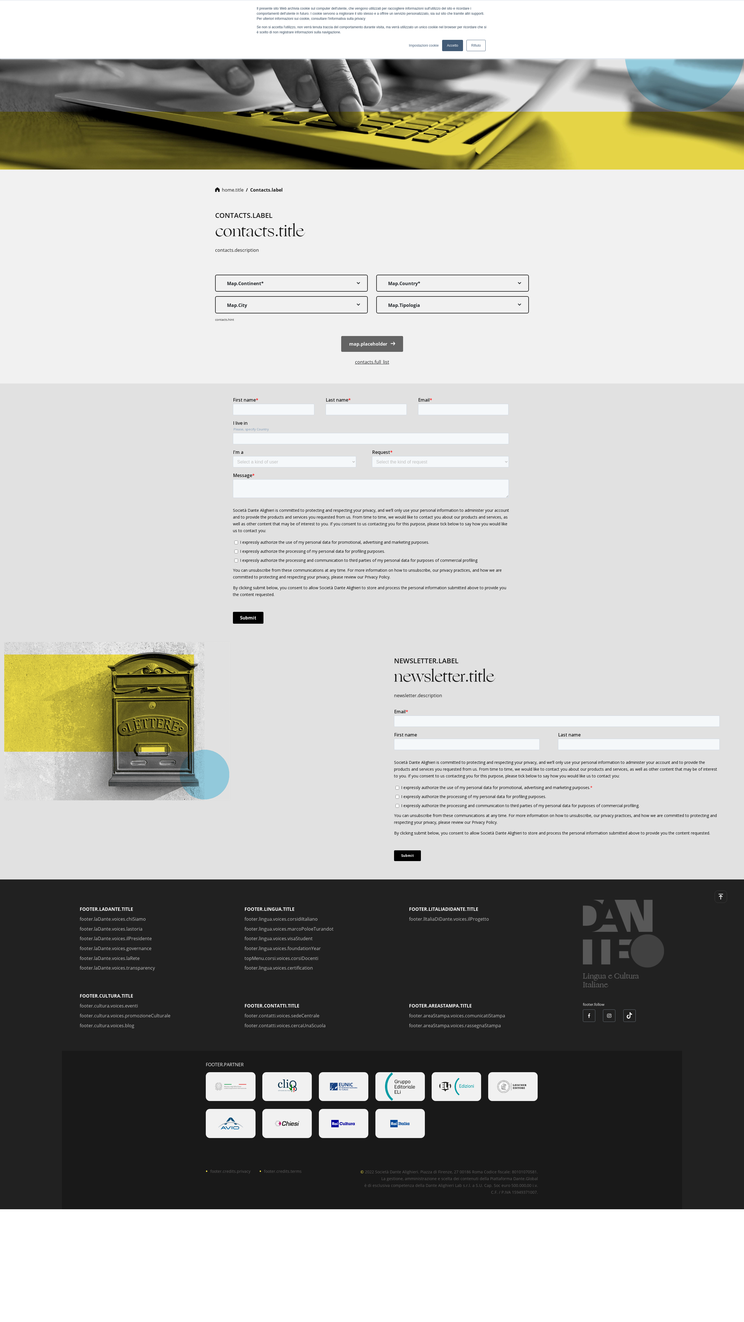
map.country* (404, 283)
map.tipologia (404, 305)
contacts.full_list (372, 362)
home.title (233, 190)
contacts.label (266, 190)
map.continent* (245, 283)
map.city (237, 305)
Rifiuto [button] (476, 45)
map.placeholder (372, 344)
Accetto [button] (452, 45)
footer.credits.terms (283, 1171)
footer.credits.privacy (230, 1171)
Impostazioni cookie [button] (424, 45)
